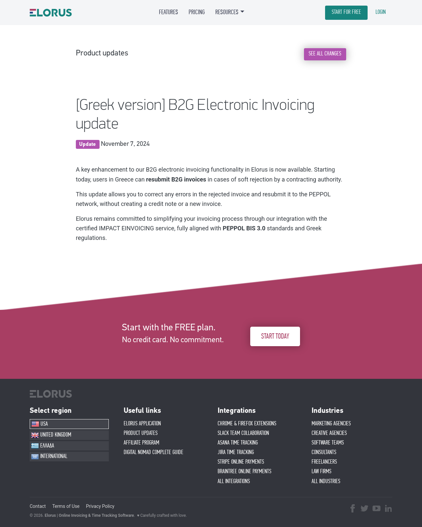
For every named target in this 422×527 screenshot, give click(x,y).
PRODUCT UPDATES (141, 433)
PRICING (197, 12)
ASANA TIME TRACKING (238, 443)
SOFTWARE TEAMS (328, 443)
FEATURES (168, 12)
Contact (38, 506)
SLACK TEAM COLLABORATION (243, 433)
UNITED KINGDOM (51, 435)
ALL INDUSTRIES (326, 481)
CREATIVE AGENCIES (329, 433)
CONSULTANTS (324, 452)
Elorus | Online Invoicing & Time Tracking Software (89, 515)
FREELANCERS (324, 462)
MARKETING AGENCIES (331, 424)
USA (39, 424)
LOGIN (381, 12)
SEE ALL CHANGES (325, 54)
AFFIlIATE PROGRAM (141, 443)
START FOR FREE (346, 12)
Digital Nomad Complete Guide (153, 452)
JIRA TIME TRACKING (236, 452)
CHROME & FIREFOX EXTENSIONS (247, 424)
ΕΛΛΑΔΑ (42, 446)
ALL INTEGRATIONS (234, 481)
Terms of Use (65, 506)
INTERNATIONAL (49, 457)
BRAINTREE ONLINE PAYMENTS (244, 472)
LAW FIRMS (321, 472)
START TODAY (275, 336)
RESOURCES (226, 12)
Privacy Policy (100, 506)
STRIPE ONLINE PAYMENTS (241, 462)
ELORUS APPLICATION (142, 424)
